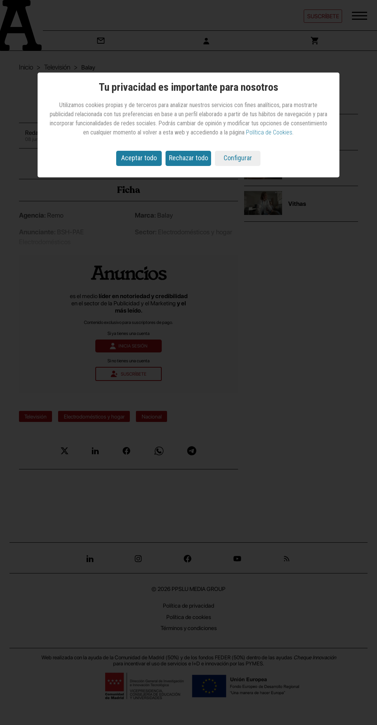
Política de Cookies (269, 132)
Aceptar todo (139, 158)
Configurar (238, 158)
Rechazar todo (188, 158)
